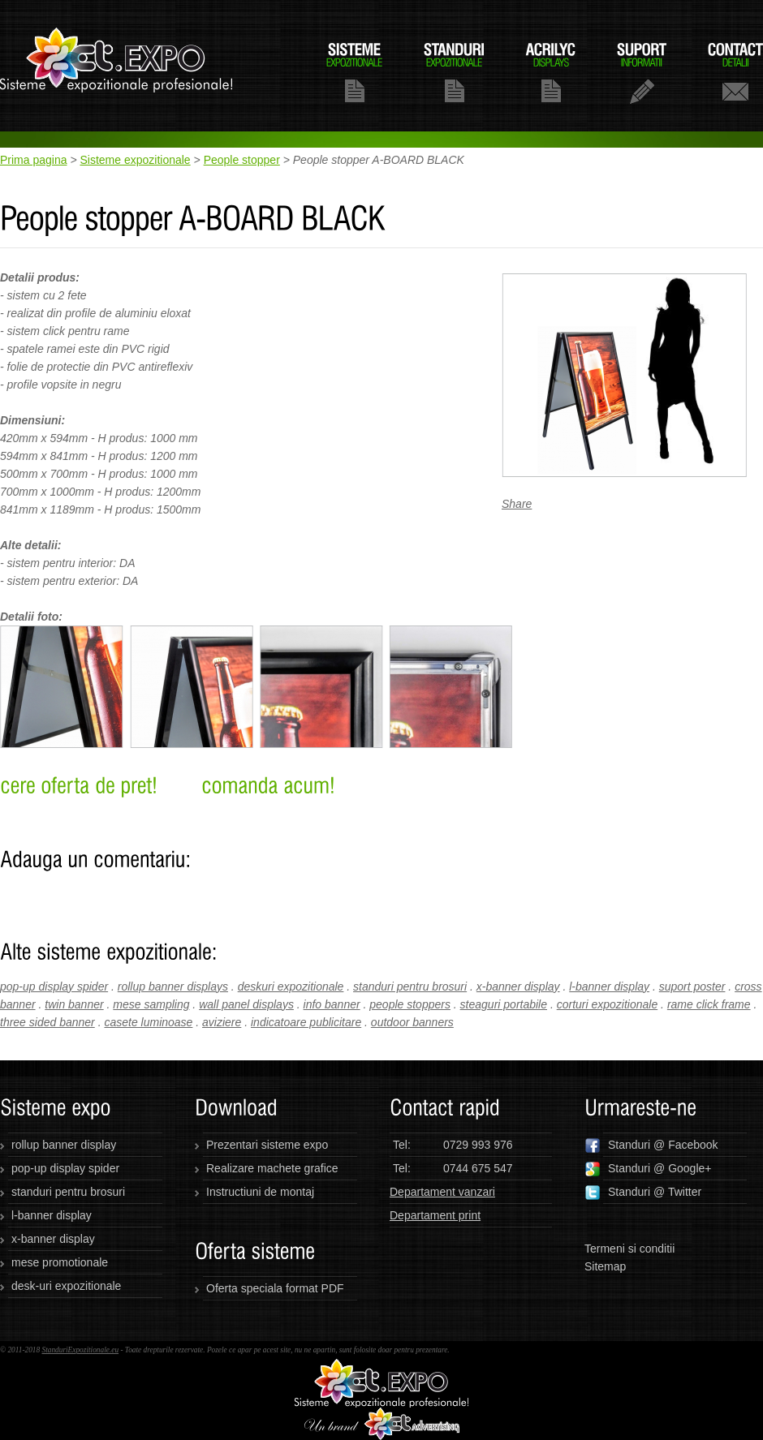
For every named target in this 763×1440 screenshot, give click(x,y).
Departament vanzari (442, 1191)
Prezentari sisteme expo (267, 1144)
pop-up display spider (54, 986)
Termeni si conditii (629, 1248)
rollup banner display (63, 1144)
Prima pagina (33, 159)
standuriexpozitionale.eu (117, 66)
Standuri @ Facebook (651, 1145)
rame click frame (709, 1004)
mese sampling (151, 1004)
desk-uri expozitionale (66, 1285)
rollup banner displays (173, 986)
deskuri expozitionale (291, 986)
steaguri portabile (503, 1004)
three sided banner (47, 1022)
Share (517, 503)
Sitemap (605, 1266)
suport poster (692, 986)
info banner (332, 1004)
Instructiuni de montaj (260, 1191)
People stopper (242, 159)
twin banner (74, 1004)
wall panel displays (246, 1004)
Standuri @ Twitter (642, 1192)
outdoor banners (412, 1022)
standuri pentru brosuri (410, 986)
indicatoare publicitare (306, 1022)
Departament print (435, 1215)
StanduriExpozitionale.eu (80, 1350)
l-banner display (609, 986)
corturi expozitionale (607, 1004)
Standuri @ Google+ (647, 1169)
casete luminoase (148, 1022)
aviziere (221, 1022)
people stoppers (409, 1004)
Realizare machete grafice (272, 1168)
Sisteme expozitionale (135, 159)
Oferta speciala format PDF (275, 1288)
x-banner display (518, 986)
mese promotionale (59, 1262)
